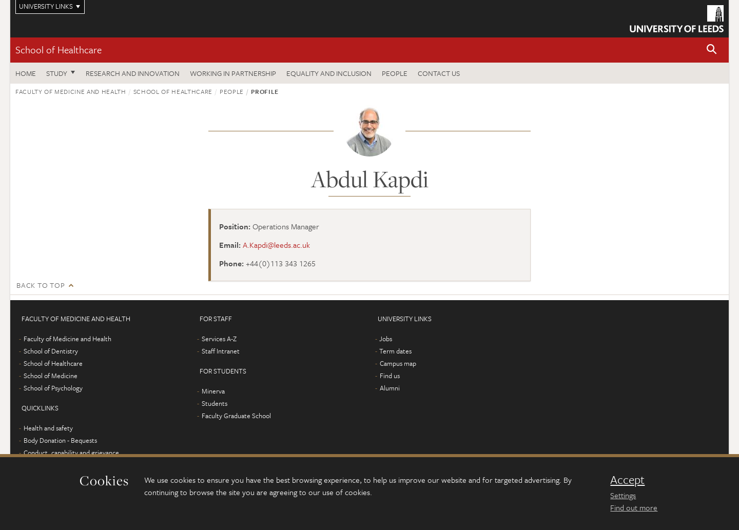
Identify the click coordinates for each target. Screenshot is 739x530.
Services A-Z (219, 338)
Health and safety (48, 428)
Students (214, 403)
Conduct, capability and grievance (71, 452)
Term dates (395, 351)
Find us (390, 375)
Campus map (398, 363)
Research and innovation (133, 73)
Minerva (213, 391)
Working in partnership (233, 73)
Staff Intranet (221, 351)
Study (56, 73)
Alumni (390, 388)
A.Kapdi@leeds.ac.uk (276, 244)
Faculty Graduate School (236, 415)
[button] (712, 50)
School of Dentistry (51, 351)
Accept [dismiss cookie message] (627, 480)
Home (25, 73)
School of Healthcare (58, 49)
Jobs (385, 338)
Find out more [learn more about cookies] (633, 507)
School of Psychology (53, 388)
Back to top (40, 285)
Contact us (439, 73)
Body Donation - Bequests (60, 440)
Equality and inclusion (329, 73)
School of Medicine (50, 375)
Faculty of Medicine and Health (70, 91)
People (394, 73)
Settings (623, 495)
